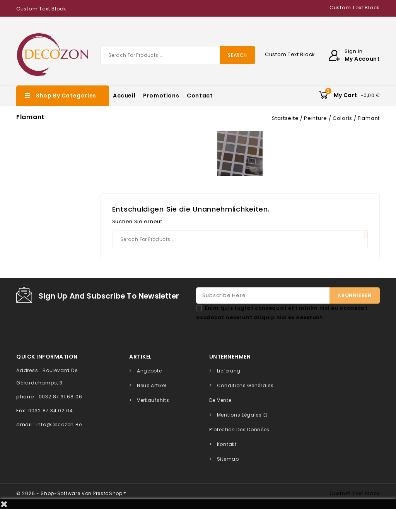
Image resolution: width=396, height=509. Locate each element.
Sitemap (228, 459)
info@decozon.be (59, 424)
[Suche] (177, 55)
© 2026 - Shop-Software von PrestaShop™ (71, 493)
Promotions (161, 95)
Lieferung (229, 370)
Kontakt (227, 444)
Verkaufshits (153, 400)
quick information (47, 356)
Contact (200, 95)
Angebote (149, 370)
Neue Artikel (151, 385)
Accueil (124, 95)
